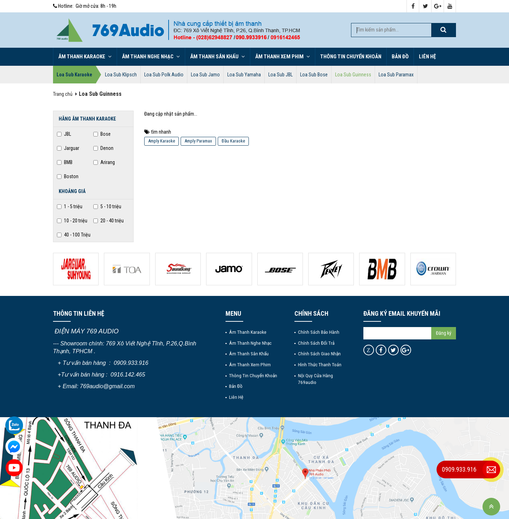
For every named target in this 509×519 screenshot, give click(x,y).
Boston (67, 176)
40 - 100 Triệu (73, 235)
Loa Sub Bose (314, 74)
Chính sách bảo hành (318, 332)
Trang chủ (62, 94)
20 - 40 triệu (108, 220)
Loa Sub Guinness (353, 74)
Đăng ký (443, 333)
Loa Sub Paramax (396, 74)
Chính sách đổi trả (316, 343)
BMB (64, 162)
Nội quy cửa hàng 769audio (315, 379)
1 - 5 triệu (69, 206)
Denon (103, 148)
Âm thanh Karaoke (85, 56)
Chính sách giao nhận (319, 353)
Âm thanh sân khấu (217, 56)
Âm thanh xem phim (282, 56)
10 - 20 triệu (72, 220)
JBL (64, 134)
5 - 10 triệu (107, 206)
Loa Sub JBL (280, 74)
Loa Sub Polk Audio (163, 74)
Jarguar (68, 148)
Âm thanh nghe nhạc (151, 56)
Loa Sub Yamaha (244, 74)
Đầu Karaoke (233, 141)
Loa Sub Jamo (205, 74)
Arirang (104, 162)
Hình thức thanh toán (319, 364)
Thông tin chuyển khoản (350, 56)
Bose (102, 134)
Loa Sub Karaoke (74, 74)
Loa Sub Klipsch (121, 74)
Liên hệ (427, 56)
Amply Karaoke (161, 141)
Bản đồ (400, 56)
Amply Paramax (198, 141)
